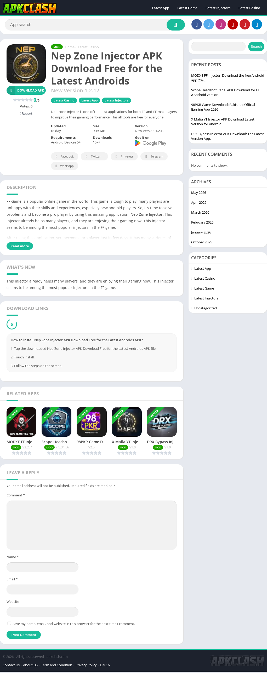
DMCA (105, 666)
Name (13, 558)
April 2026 (198, 203)
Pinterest (123, 157)
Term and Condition (56, 666)
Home (70, 48)
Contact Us (11, 666)
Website (13, 602)
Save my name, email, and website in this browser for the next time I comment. (74, 625)
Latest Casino (249, 7)
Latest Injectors (218, 7)
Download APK (25, 91)
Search (256, 48)
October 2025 (201, 243)
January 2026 (201, 233)
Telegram (153, 157)
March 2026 (200, 213)
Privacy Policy (86, 666)
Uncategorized (205, 309)
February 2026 (202, 223)
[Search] (95, 25)
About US (30, 666)
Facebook (64, 157)
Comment (16, 496)
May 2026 (198, 193)
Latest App (160, 7)
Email (12, 580)
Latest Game (187, 7)
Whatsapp (64, 167)
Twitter (92, 157)
